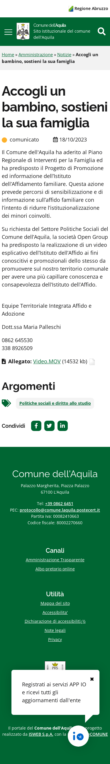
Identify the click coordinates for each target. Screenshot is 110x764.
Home (8, 54)
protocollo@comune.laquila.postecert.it (60, 510)
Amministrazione (35, 54)
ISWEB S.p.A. (41, 734)
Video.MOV (47, 361)
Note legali (55, 630)
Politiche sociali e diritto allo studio (55, 403)
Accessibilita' (55, 612)
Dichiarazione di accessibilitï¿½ (55, 621)
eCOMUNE (97, 734)
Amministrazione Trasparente (55, 559)
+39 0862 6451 (59, 503)
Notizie (64, 54)
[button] (8, 31)
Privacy (55, 639)
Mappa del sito (55, 603)
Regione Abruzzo (88, 8)
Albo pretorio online (55, 569)
